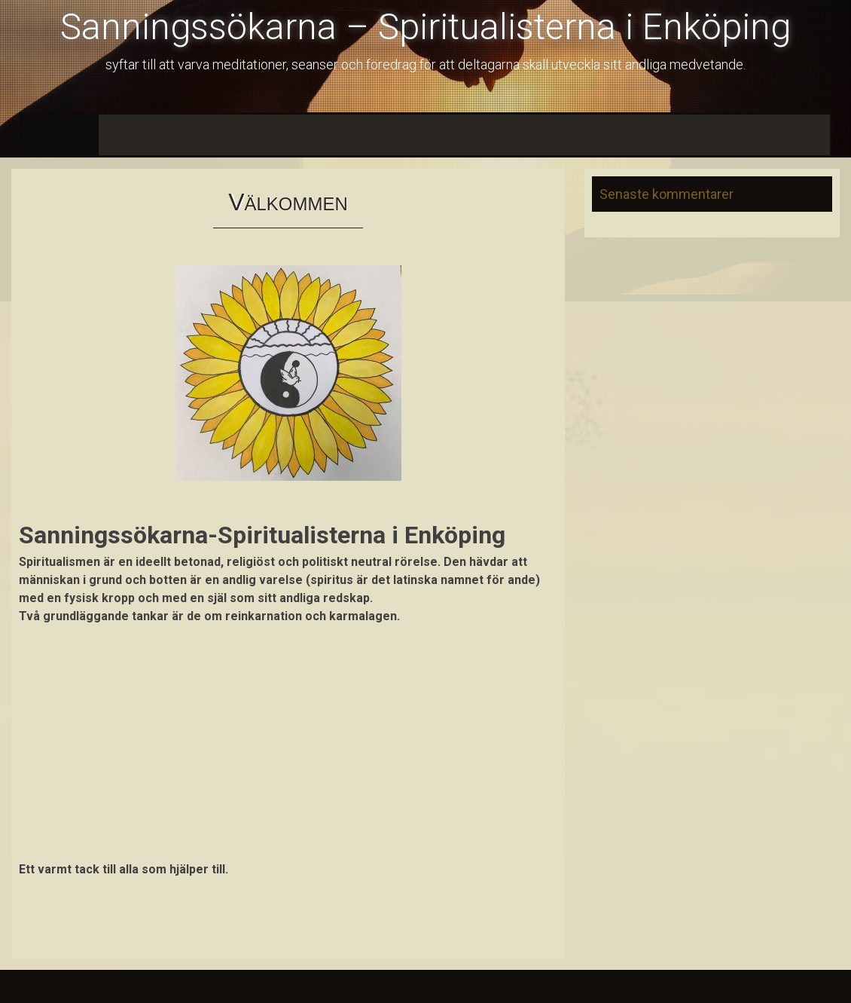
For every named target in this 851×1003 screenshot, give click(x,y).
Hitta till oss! (737, 134)
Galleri (805, 134)
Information (562, 134)
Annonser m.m (648, 134)
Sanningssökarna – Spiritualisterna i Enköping (425, 26)
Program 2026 (264, 134)
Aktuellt (189, 134)
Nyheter (130, 134)
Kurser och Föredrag (460, 134)
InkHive (174, 986)
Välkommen (60, 134)
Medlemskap (354, 134)
